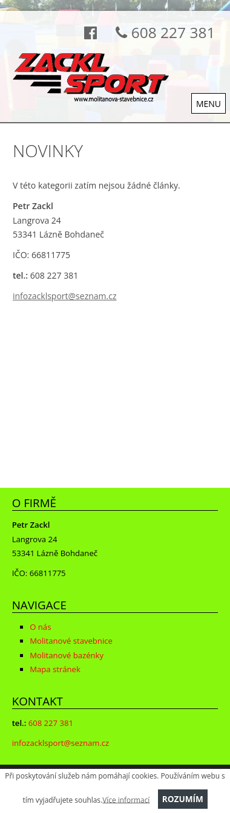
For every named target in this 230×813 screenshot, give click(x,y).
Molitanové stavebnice (71, 640)
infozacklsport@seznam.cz (64, 296)
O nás (40, 626)
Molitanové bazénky (67, 655)
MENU (208, 103)
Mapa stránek (55, 669)
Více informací (126, 799)
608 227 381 (161, 32)
